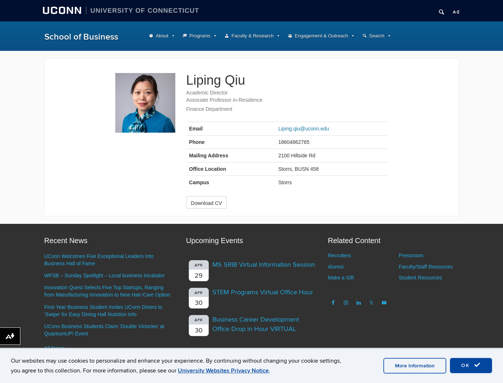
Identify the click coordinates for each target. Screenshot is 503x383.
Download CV (206, 203)
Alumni (336, 267)
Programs (200, 36)
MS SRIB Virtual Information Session (263, 265)
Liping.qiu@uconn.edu (303, 129)
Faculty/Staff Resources (425, 267)
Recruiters (339, 255)
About (162, 36)
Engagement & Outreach (321, 36)
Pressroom (411, 255)
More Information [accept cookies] (415, 366)
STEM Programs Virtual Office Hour (262, 292)
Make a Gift (341, 278)
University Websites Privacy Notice (223, 370)
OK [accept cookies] (471, 365)
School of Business (81, 37)
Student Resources (420, 278)
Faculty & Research (252, 36)
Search (376, 36)
